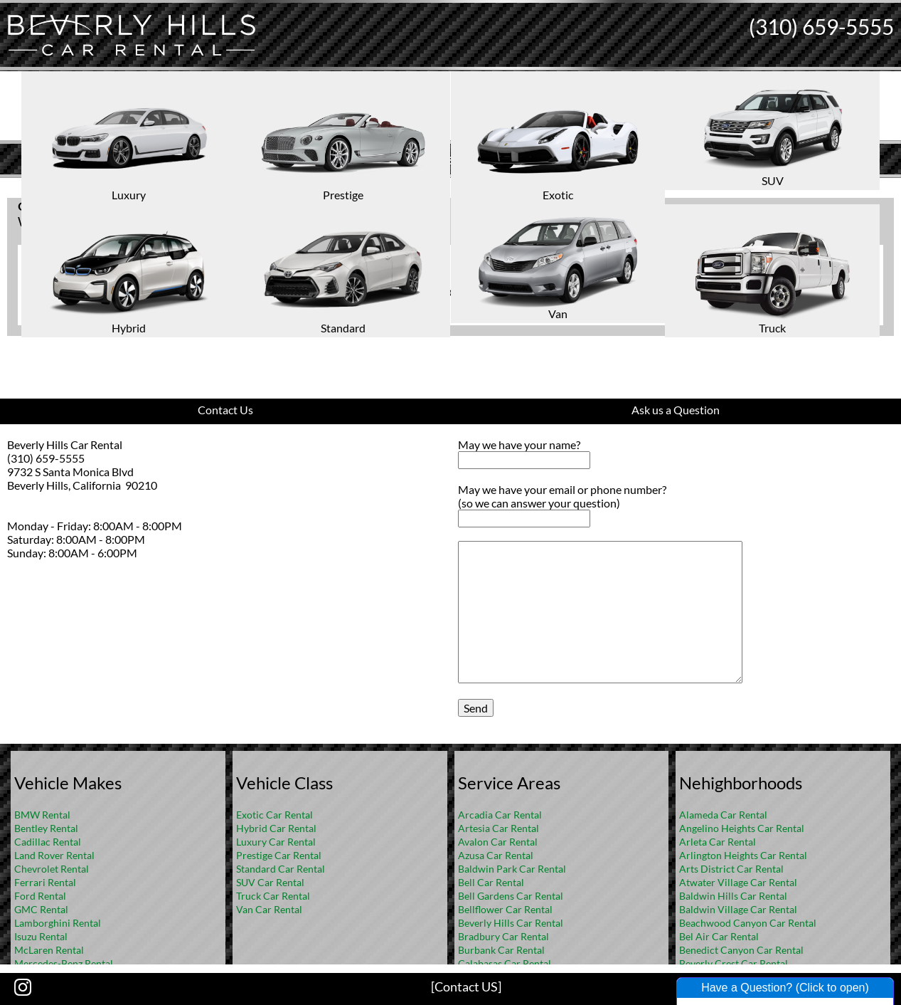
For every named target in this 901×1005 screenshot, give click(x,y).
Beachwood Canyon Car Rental (747, 923)
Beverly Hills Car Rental (510, 923)
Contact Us (225, 409)
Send (476, 708)
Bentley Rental (46, 828)
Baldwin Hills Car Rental (733, 896)
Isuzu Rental (41, 936)
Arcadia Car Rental (500, 815)
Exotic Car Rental (274, 815)
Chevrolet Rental (51, 869)
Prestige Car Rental (278, 855)
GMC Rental (41, 909)
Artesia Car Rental (498, 828)
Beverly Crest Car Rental (733, 963)
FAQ (469, 189)
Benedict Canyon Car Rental (741, 950)
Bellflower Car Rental (505, 909)
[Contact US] (466, 986)
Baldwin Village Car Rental (738, 909)
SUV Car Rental (270, 882)
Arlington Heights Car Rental (743, 855)
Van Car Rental (269, 909)
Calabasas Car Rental (504, 963)
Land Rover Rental (54, 855)
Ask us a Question (675, 409)
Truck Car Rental (273, 896)
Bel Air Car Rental (719, 936)
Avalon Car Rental (498, 842)
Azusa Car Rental (495, 855)
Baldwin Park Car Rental (512, 869)
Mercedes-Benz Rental (63, 963)
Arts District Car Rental (731, 869)
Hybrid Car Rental (276, 828)
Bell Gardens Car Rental (510, 896)
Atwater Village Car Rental (738, 882)
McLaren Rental (49, 950)
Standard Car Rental (280, 869)
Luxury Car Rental (276, 842)
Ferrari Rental (45, 882)
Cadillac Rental (47, 842)
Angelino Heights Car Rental (741, 828)
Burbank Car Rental (501, 950)
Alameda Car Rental (723, 815)
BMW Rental (42, 815)
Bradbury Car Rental (503, 936)
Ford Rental (40, 896)
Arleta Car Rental (717, 842)
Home (435, 189)
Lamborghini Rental (57, 923)
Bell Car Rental (491, 882)
